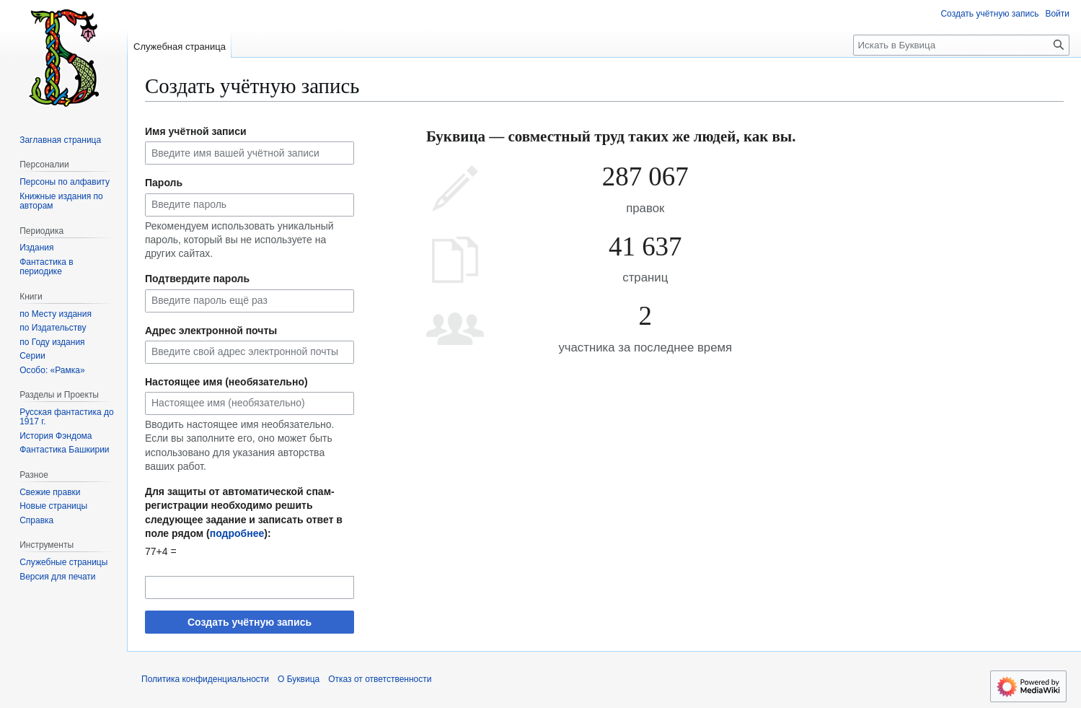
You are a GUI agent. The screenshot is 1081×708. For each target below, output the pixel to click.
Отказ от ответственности (379, 679)
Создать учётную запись (249, 622)
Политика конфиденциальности (205, 679)
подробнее (237, 533)
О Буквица (298, 679)
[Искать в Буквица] (961, 45)
